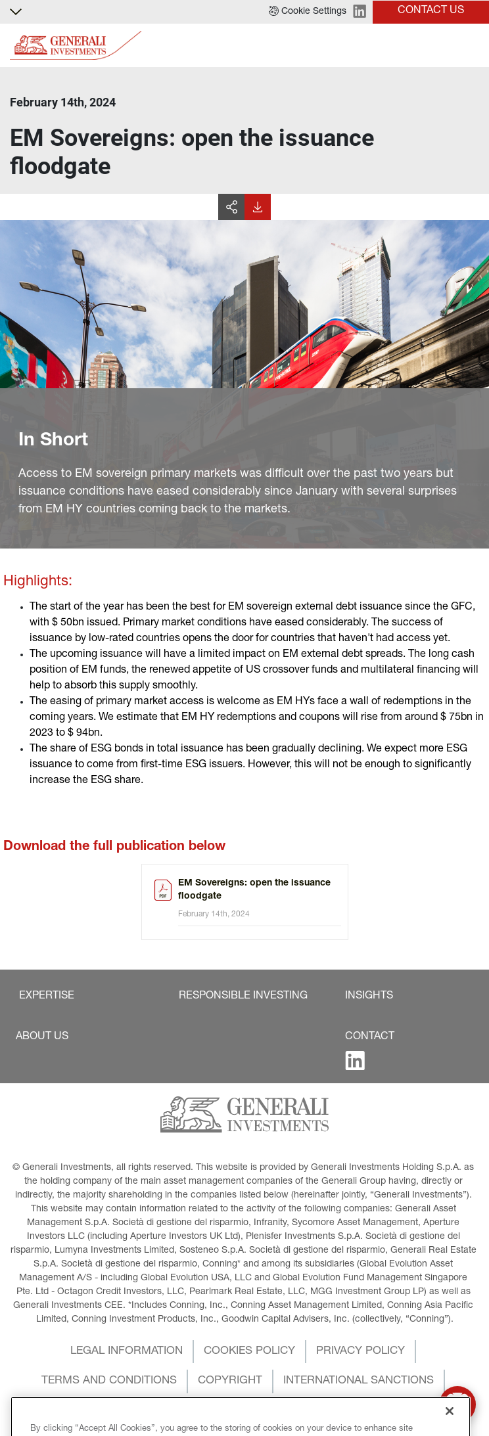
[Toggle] (471, 45)
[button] (307, 12)
